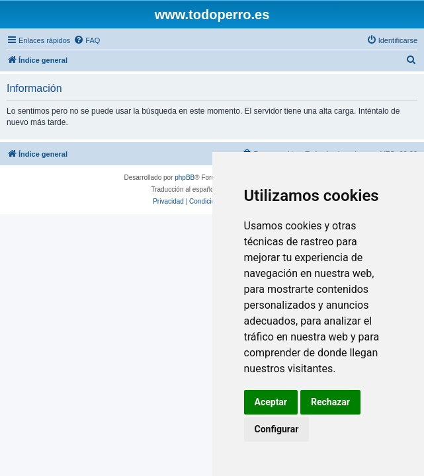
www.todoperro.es (212, 14)
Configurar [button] (277, 429)
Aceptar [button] (271, 402)
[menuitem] (86, 40)
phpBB (184, 177)
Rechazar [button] (330, 402)
